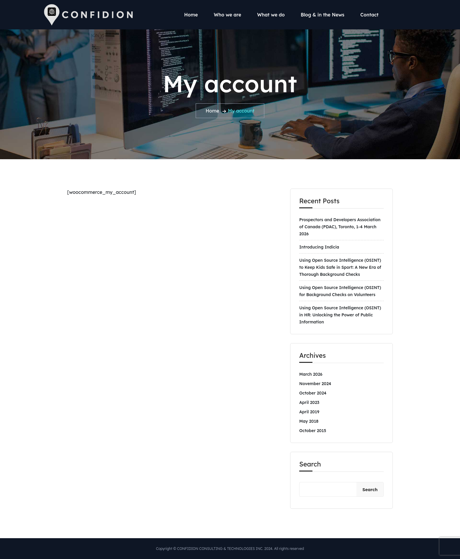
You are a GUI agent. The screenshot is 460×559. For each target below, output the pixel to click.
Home (191, 15)
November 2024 (315, 383)
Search (310, 464)
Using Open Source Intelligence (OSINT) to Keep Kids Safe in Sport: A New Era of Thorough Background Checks (340, 267)
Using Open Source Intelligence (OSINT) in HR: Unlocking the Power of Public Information (340, 315)
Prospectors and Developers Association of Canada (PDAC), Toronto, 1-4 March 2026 (339, 226)
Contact (369, 15)
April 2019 (309, 411)
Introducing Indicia (319, 247)
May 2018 (308, 421)
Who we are (227, 15)
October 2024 (313, 393)
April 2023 (309, 402)
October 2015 (312, 430)
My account (241, 111)
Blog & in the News (322, 15)
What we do (271, 15)
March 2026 (310, 374)
